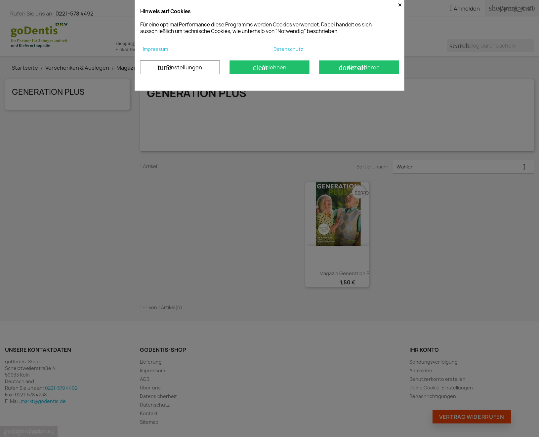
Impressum (155, 49)
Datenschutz (288, 49)
